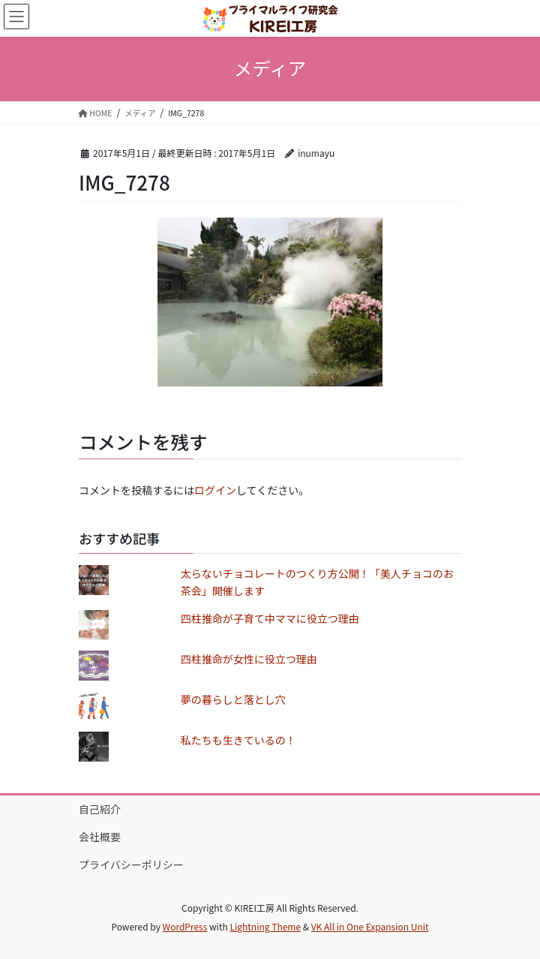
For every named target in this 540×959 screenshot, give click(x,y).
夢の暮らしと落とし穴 (233, 699)
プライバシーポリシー (131, 864)
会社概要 (100, 836)
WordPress (185, 926)
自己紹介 (100, 808)
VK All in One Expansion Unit (370, 926)
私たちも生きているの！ (238, 739)
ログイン (215, 490)
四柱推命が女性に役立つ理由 (249, 658)
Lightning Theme (265, 926)
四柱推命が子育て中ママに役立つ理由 (270, 618)
